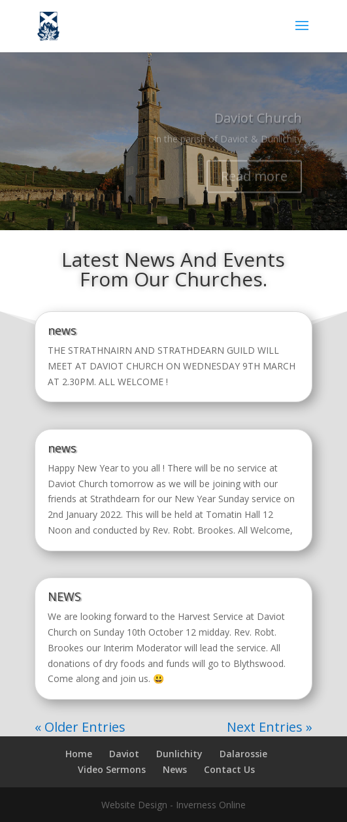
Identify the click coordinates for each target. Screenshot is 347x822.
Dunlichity (179, 753)
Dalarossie (243, 753)
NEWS (64, 596)
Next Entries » (269, 727)
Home (78, 753)
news (62, 330)
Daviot (124, 753)
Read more (254, 181)
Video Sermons (112, 769)
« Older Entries (80, 727)
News (175, 769)
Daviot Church (258, 122)
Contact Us (229, 769)
